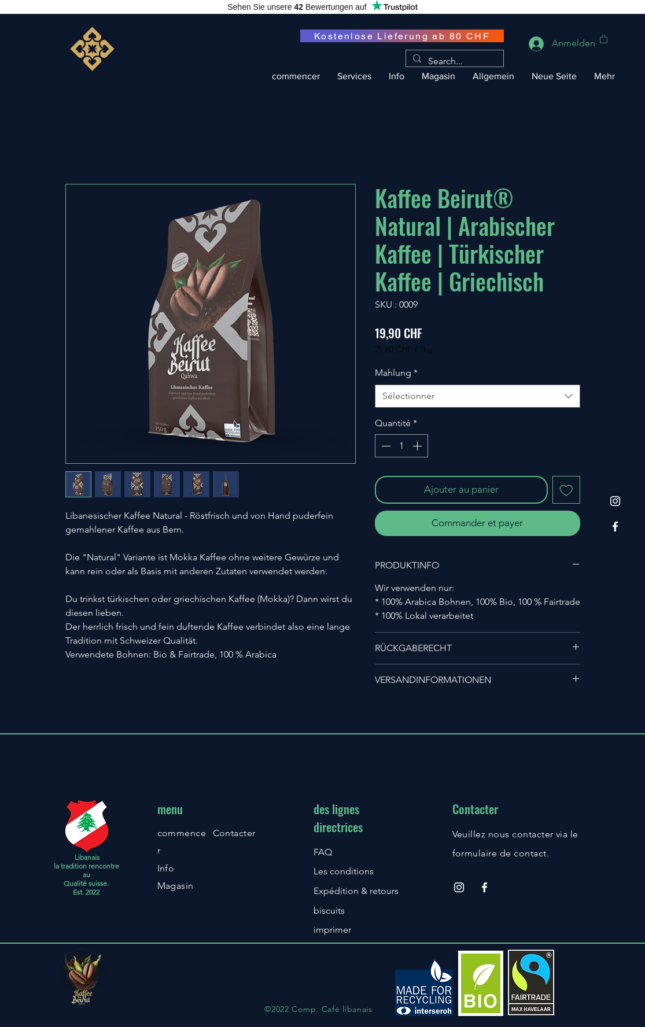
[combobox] (477, 396)
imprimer (332, 929)
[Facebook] (615, 526)
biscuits (329, 910)
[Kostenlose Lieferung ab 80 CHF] (402, 35)
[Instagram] (615, 501)
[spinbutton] (401, 446)
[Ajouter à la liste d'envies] (566, 490)
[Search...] (453, 61)
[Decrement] (385, 446)
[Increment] (418, 446)
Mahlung (396, 372)
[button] (603, 38)
